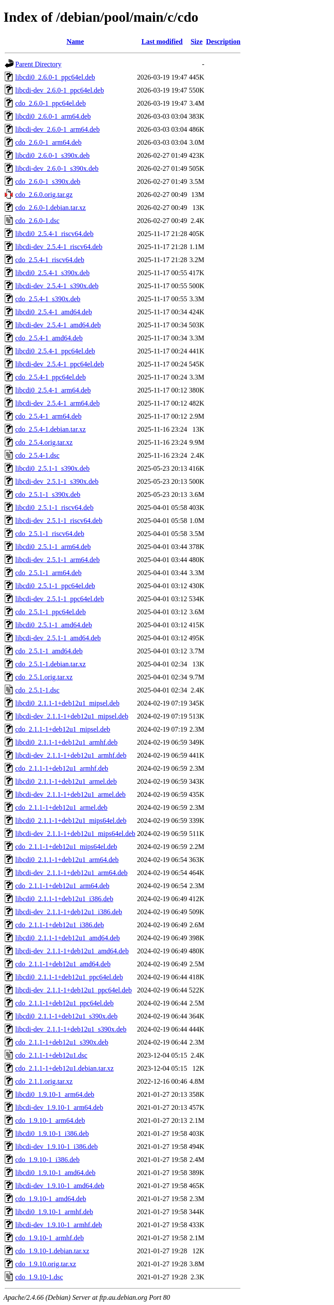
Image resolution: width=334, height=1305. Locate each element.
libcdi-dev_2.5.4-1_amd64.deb (58, 325)
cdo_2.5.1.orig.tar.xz (44, 677)
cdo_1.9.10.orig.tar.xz (45, 1264)
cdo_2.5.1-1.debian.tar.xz (50, 664)
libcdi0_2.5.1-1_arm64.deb (53, 546)
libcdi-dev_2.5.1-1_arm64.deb (57, 559)
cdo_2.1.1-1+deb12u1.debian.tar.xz (64, 1068)
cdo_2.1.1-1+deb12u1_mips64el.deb (66, 846)
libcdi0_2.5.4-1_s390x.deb (52, 272)
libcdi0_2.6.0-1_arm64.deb (53, 116)
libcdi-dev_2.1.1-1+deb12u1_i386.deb (68, 911)
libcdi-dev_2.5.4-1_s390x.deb (57, 286)
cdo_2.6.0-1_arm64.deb (48, 142)
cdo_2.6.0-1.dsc (37, 220)
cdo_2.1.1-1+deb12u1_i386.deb (59, 925)
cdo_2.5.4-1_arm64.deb (48, 416)
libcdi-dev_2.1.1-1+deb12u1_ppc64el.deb (73, 990)
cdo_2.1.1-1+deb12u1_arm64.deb (62, 885)
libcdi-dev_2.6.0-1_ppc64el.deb (59, 90)
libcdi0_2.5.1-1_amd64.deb (53, 625)
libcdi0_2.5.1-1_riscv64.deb (54, 507)
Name (75, 41)
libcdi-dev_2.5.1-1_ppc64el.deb (59, 599)
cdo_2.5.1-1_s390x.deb (47, 494)
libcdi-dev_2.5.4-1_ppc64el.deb (59, 364)
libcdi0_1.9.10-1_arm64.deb (54, 1094)
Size (196, 41)
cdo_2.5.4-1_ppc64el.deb (50, 377)
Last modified (162, 41)
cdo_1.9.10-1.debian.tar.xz (52, 1251)
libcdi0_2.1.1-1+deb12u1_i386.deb (64, 898)
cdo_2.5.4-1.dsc (37, 455)
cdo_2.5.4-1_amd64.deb (49, 338)
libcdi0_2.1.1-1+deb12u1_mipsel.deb (67, 703)
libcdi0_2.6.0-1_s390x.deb (52, 155)
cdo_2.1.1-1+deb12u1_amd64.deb (62, 964)
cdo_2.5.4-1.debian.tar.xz (50, 429)
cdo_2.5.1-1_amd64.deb (49, 651)
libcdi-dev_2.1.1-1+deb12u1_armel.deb (70, 794)
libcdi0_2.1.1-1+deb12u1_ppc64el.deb (69, 977)
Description (223, 41)
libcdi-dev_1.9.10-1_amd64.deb (59, 1185)
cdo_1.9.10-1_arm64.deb (50, 1120)
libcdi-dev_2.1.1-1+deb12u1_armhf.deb (71, 755)
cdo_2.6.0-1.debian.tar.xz (50, 207)
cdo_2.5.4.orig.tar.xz (44, 442)
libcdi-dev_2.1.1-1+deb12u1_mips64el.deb (75, 833)
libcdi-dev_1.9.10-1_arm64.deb (59, 1107)
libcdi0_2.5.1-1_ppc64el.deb (55, 585)
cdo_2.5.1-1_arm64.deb (48, 572)
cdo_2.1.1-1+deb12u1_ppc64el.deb (64, 1003)
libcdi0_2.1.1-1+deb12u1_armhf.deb (66, 742)
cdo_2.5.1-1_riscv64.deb (49, 533)
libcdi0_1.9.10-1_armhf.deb (54, 1211)
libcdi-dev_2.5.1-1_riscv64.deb (58, 520)
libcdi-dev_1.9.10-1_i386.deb (56, 1146)
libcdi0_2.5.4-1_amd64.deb (53, 312)
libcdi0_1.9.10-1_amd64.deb (55, 1172)
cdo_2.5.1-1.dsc (37, 690)
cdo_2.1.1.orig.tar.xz (44, 1081)
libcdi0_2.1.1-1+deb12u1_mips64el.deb (71, 820)
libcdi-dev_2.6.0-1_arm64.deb (57, 129)
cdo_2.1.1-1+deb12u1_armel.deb (61, 807)
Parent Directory (38, 64)
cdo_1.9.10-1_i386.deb (47, 1159)
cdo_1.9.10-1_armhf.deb (49, 1238)
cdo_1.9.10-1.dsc (39, 1277)
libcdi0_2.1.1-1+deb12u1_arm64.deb (67, 859)
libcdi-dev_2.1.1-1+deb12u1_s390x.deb (71, 1029)
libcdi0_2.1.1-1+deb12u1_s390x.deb (66, 1016)
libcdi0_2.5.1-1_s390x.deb (52, 468)
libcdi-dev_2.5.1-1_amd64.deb (58, 638)
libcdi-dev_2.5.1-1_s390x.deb (57, 481)
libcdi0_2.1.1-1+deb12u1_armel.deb (66, 781)
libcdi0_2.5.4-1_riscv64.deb (54, 233)
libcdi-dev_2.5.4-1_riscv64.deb (58, 246)
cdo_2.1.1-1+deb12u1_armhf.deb (61, 768)
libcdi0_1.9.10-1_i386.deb (52, 1133)
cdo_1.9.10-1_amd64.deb (50, 1198)
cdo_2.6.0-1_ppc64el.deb (50, 103)
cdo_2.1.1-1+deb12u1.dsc (51, 1055)
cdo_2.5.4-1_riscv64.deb (49, 259)
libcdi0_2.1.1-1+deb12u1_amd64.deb (67, 938)
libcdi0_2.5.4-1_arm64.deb (53, 390)
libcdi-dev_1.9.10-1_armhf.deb (58, 1224)
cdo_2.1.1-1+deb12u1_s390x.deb (61, 1042)
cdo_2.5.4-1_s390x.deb (47, 299)
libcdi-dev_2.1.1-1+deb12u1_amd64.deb (72, 951)
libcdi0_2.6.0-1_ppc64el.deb (55, 77)
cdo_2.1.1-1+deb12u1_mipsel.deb (62, 729)
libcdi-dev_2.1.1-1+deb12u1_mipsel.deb (71, 716)
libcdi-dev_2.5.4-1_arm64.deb (57, 403)
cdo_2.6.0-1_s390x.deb (47, 181)
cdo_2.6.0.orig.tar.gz (44, 194)
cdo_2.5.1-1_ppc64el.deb (50, 612)
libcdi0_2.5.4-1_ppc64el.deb (55, 351)
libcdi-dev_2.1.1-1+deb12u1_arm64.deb (71, 872)
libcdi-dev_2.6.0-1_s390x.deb (57, 168)
